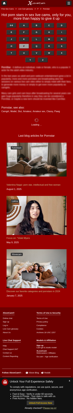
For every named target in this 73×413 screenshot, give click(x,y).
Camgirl (5, 111)
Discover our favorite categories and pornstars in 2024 (33, 291)
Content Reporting (10, 356)
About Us (7, 332)
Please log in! (49, 408)
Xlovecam (17, 254)
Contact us (7, 353)
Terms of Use (42, 318)
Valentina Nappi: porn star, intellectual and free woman (34, 185)
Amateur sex (39, 111)
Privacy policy (42, 322)
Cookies (40, 329)
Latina (15, 201)
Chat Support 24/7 (10, 349)
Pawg (57, 111)
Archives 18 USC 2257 (46, 332)
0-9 (11, 25)
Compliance (41, 325)
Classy (49, 111)
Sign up (6, 322)
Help (5, 346)
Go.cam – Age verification (47, 357)
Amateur (27, 111)
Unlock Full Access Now (40, 403)
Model (13, 111)
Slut (20, 111)
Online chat (7, 318)
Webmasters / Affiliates (46, 353)
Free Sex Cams (7, 9)
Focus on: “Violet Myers (18, 238)
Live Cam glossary (25, 9)
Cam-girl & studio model (47, 347)
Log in (5, 325)
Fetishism (16, 148)
